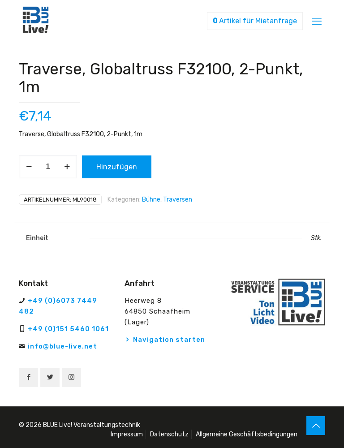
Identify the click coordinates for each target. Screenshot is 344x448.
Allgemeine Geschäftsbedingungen (246, 434)
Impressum (127, 434)
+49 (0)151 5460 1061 (68, 329)
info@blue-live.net (62, 346)
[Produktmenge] (48, 166)
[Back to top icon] (315, 425)
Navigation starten (169, 340)
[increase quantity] (67, 166)
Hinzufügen (116, 167)
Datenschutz (169, 434)
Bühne (151, 199)
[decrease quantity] (29, 166)
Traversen (177, 199)
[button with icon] (28, 377)
